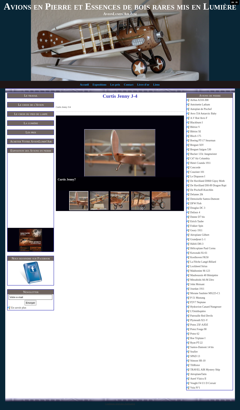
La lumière (31, 123)
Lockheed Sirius (198, 266)
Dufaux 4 (195, 212)
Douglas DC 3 (197, 207)
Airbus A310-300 (199, 100)
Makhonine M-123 (200, 270)
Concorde (195, 167)
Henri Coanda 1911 (200, 163)
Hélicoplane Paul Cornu (203, 248)
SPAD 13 (195, 356)
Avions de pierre (210, 95)
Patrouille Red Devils (201, 315)
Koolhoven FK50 (199, 257)
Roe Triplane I (198, 338)
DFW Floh (196, 203)
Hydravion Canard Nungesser (205, 306)
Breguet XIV (197, 145)
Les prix (115, 84)
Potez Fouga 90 (198, 329)
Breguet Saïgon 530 (200, 149)
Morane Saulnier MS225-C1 (205, 293)
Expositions (99, 84)
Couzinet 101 (197, 172)
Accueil (84, 84)
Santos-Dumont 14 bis (202, 347)
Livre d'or (143, 84)
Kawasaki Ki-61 (198, 252)
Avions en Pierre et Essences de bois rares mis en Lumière (120, 6)
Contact (129, 84)
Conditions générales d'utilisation (120, 404)
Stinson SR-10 (198, 360)
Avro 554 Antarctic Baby (203, 113)
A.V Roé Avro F (198, 118)
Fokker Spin (196, 225)
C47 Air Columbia (200, 158)
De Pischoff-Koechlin (201, 190)
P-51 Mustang (197, 297)
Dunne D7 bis (197, 216)
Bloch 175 (195, 136)
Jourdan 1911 (197, 288)
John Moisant (197, 284)
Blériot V (195, 127)
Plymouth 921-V (199, 320)
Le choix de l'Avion (31, 105)
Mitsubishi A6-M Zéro (202, 279)
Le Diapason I (197, 176)
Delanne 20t (196, 194)
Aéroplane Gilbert (199, 234)
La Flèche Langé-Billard (203, 261)
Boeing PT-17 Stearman (202, 140)
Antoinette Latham (200, 104)
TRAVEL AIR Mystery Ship (205, 369)
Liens (156, 84)
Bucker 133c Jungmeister (203, 154)
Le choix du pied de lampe (31, 114)
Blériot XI (195, 131)
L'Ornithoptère (198, 311)
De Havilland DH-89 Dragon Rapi (208, 185)
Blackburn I (196, 122)
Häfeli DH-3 (196, 243)
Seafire (194, 351)
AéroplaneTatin (198, 374)
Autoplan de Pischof (201, 109)
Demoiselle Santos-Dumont (204, 199)
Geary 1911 (196, 230)
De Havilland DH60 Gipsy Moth (207, 181)
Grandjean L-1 (198, 239)
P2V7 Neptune (198, 302)
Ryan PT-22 (196, 342)
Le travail (31, 95)
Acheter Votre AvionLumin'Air (31, 141)
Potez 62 (195, 333)
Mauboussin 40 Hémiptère (204, 275)
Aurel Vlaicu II (198, 378)
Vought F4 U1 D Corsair (203, 383)
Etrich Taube (197, 221)
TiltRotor (195, 365)
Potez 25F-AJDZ (199, 324)
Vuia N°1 (195, 387)
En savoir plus (18, 307)
